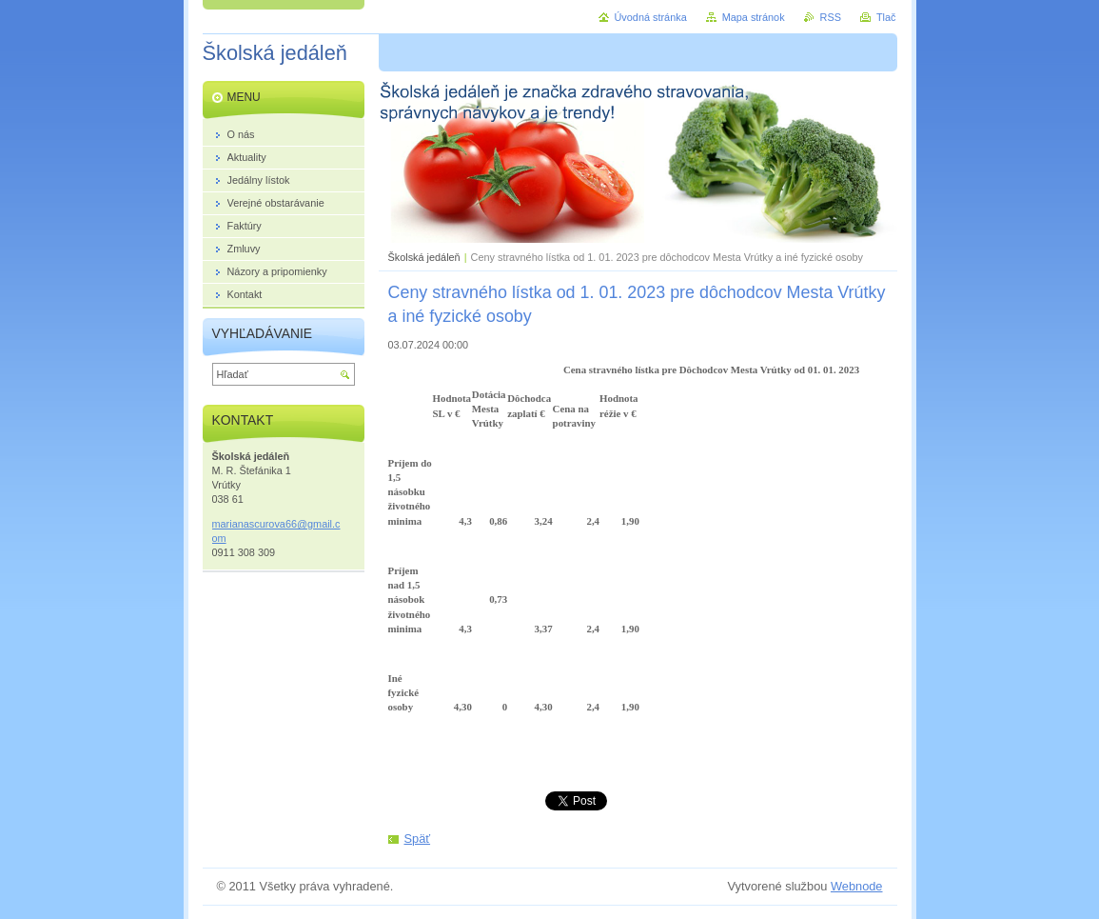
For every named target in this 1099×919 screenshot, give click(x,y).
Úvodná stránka (651, 17)
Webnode (857, 886)
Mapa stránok (753, 17)
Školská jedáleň (424, 257)
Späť (417, 838)
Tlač (886, 17)
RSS (830, 17)
